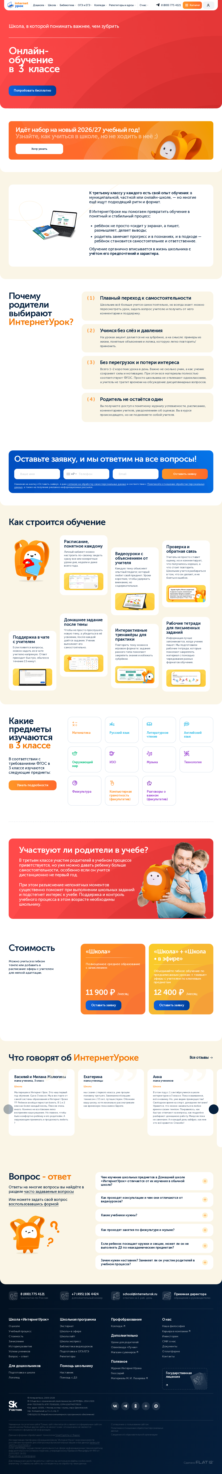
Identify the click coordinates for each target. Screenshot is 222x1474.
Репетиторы (67, 1356)
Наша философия (173, 1326)
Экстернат (67, 1326)
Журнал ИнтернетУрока (126, 1368)
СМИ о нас (169, 1341)
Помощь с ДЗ (68, 1377)
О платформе (171, 1351)
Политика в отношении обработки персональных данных (137, 1429)
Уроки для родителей (125, 1342)
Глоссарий (117, 1373)
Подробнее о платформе (22, 1456)
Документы (169, 1346)
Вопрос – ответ (19, 1356)
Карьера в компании (176, 1331)
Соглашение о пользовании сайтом (130, 1424)
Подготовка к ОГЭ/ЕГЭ (74, 1351)
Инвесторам (170, 1336)
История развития (20, 1346)
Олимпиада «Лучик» (124, 1347)
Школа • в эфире (70, 1331)
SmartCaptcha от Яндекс (67, 1435)
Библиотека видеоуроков (76, 1346)
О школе (14, 1326)
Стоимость (16, 1336)
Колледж (118, 1326)
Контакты (168, 1356)
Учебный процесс (20, 1331)
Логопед (14, 1377)
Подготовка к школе (22, 1372)
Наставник (66, 1372)
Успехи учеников (19, 1351)
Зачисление (16, 1341)
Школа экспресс (70, 1341)
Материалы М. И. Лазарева (129, 1378)
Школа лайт (67, 1336)
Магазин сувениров (124, 1352)
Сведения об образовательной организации (134, 1434)
